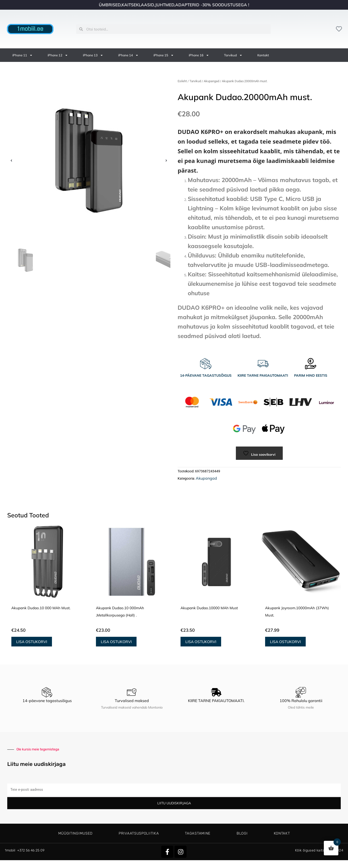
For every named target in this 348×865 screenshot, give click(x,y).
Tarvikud (233, 55)
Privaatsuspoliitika (139, 833)
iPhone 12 (58, 55)
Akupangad (211, 81)
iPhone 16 (199, 55)
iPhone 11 (22, 55)
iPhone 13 (93, 55)
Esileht (182, 81)
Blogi (242, 833)
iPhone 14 (128, 55)
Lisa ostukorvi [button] (32, 642)
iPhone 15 (163, 55)
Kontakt (263, 55)
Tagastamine (197, 833)
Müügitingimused (75, 833)
